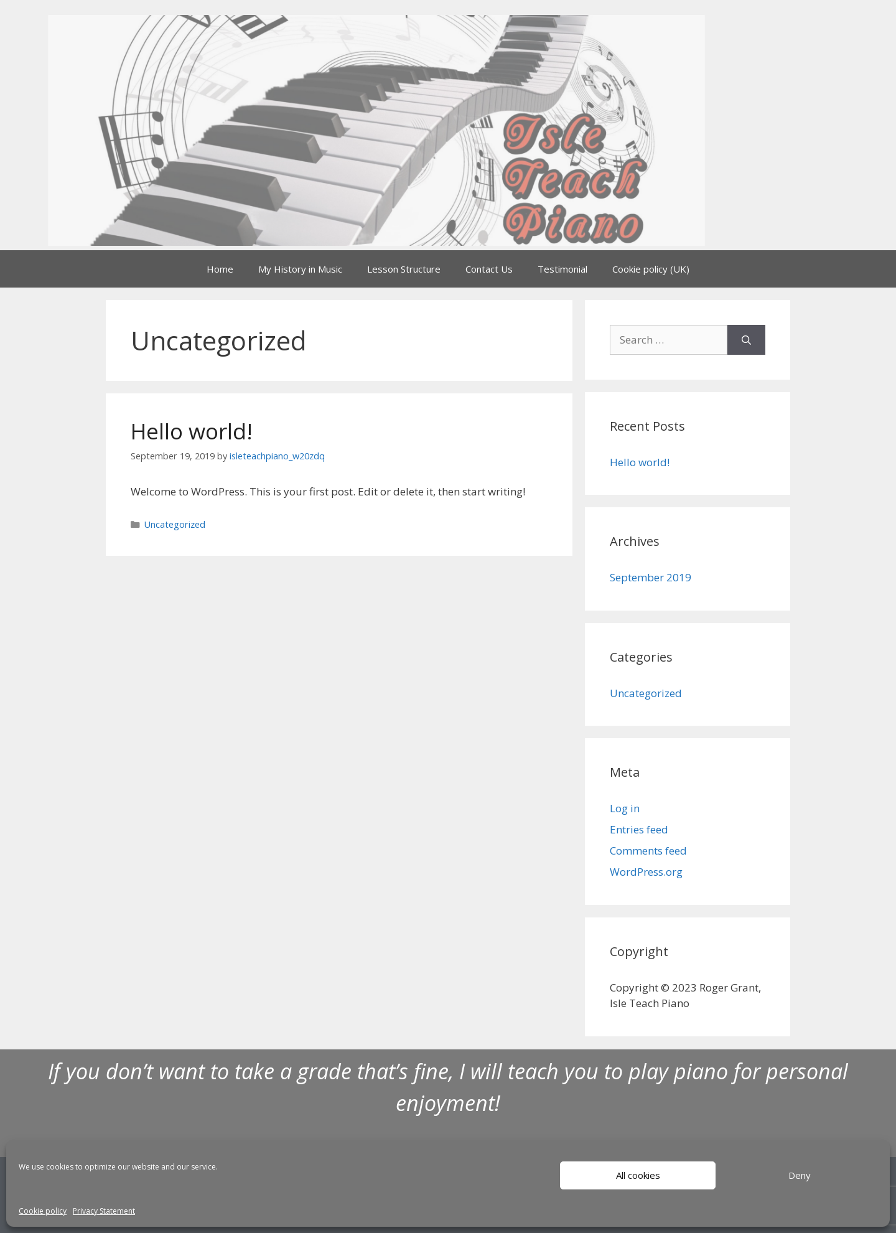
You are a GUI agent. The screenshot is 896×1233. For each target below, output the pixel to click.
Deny (799, 1175)
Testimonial (562, 269)
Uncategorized (174, 524)
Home (220, 269)
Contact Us (489, 269)
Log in (625, 808)
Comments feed (648, 850)
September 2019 (650, 577)
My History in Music (300, 269)
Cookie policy (43, 1211)
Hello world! (192, 431)
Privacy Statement (104, 1211)
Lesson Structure (404, 269)
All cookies (638, 1175)
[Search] (746, 340)
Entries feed (639, 829)
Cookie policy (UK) (650, 269)
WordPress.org (646, 872)
